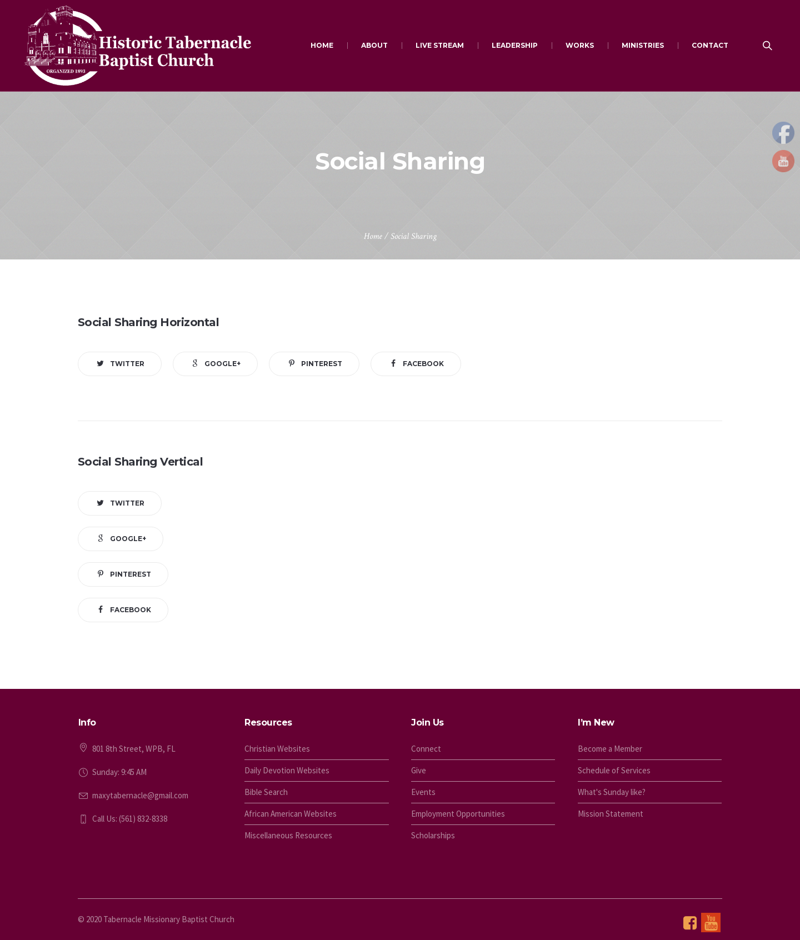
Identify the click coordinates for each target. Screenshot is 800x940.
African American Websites (290, 813)
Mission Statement (610, 813)
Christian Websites (277, 748)
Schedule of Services (614, 770)
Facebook (423, 363)
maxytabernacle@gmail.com (140, 795)
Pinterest (321, 363)
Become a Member (610, 748)
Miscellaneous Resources (288, 835)
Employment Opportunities (458, 813)
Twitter (127, 363)
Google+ (222, 363)
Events (423, 792)
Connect (426, 748)
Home (373, 236)
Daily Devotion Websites (286, 770)
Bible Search (266, 792)
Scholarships (433, 835)
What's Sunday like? (612, 792)
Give (418, 770)
